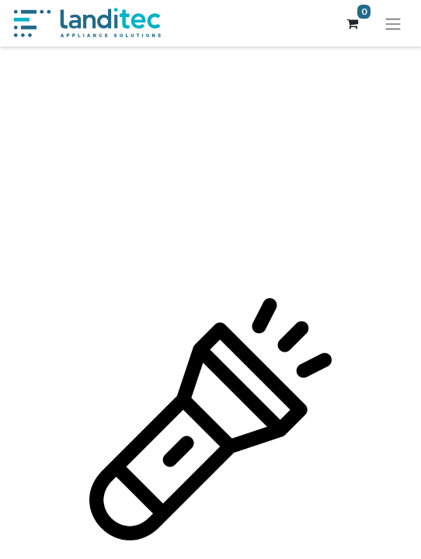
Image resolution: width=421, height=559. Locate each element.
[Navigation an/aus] (393, 23)
